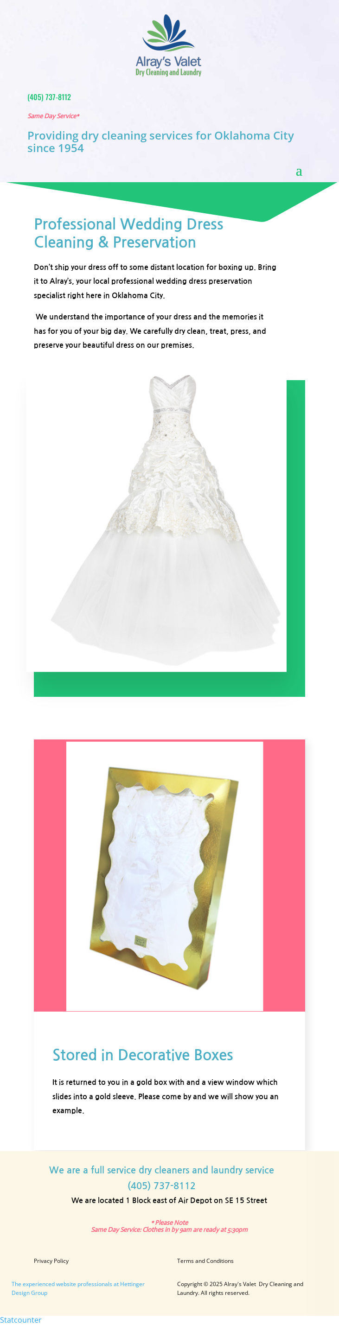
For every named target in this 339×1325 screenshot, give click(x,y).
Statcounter (21, 1320)
